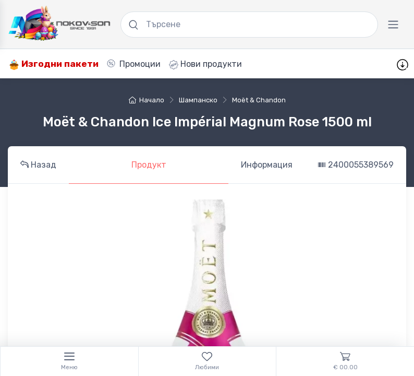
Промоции (134, 64)
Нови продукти (205, 64)
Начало (146, 100)
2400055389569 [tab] (356, 165)
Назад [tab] (38, 165)
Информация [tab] (267, 165)
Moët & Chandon (259, 100)
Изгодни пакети (54, 63)
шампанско (198, 100)
